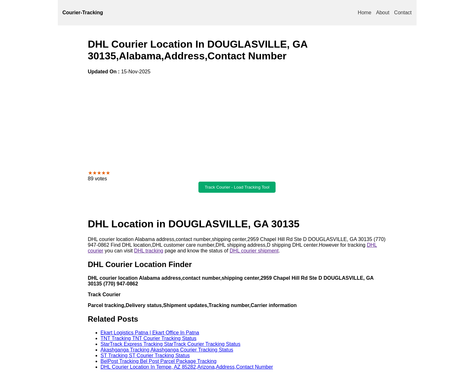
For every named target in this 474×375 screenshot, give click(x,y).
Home (364, 12)
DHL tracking (148, 250)
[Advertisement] (237, 122)
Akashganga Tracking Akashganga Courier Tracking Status (167, 349)
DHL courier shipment (254, 250)
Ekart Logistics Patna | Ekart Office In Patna (150, 332)
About (383, 12)
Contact (402, 12)
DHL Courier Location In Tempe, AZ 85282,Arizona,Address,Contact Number (187, 367)
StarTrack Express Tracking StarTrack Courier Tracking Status (171, 344)
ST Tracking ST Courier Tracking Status (145, 355)
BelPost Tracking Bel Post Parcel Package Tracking (159, 361)
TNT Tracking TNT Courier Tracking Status (149, 338)
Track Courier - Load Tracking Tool (237, 187)
